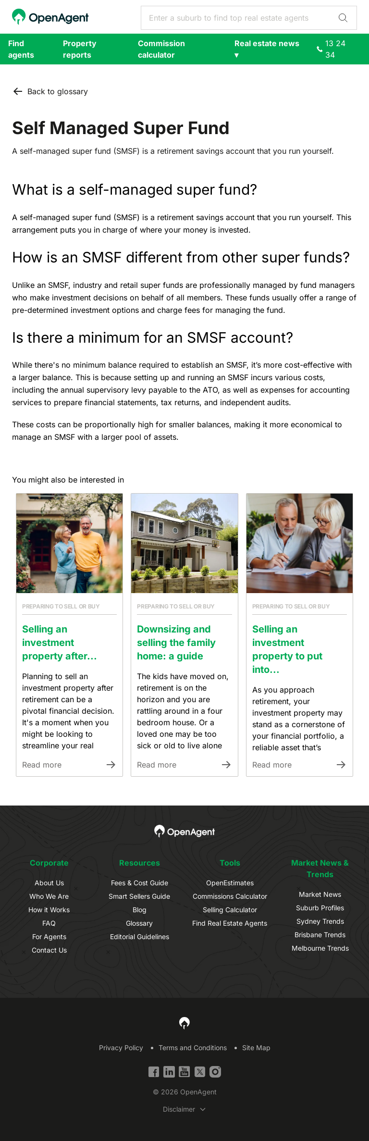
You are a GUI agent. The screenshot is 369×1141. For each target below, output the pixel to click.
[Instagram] (215, 1072)
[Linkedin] (169, 1072)
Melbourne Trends (320, 948)
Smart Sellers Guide (139, 896)
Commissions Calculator (230, 896)
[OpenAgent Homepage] (50, 17)
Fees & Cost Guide (139, 883)
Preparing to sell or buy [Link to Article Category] (61, 606)
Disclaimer (179, 1109)
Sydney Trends (320, 921)
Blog (140, 909)
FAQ (49, 923)
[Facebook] (154, 1072)
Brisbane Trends (320, 934)
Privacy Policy (121, 1047)
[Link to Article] (69, 543)
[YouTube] (184, 1072)
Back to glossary (50, 91)
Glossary (139, 923)
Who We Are (49, 896)
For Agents (49, 936)
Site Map (256, 1047)
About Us (49, 883)
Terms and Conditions (193, 1047)
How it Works (49, 909)
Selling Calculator (230, 909)
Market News (320, 894)
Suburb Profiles (320, 908)
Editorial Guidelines (139, 936)
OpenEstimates (230, 883)
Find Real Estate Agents (229, 923)
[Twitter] (200, 1072)
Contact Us (49, 950)
